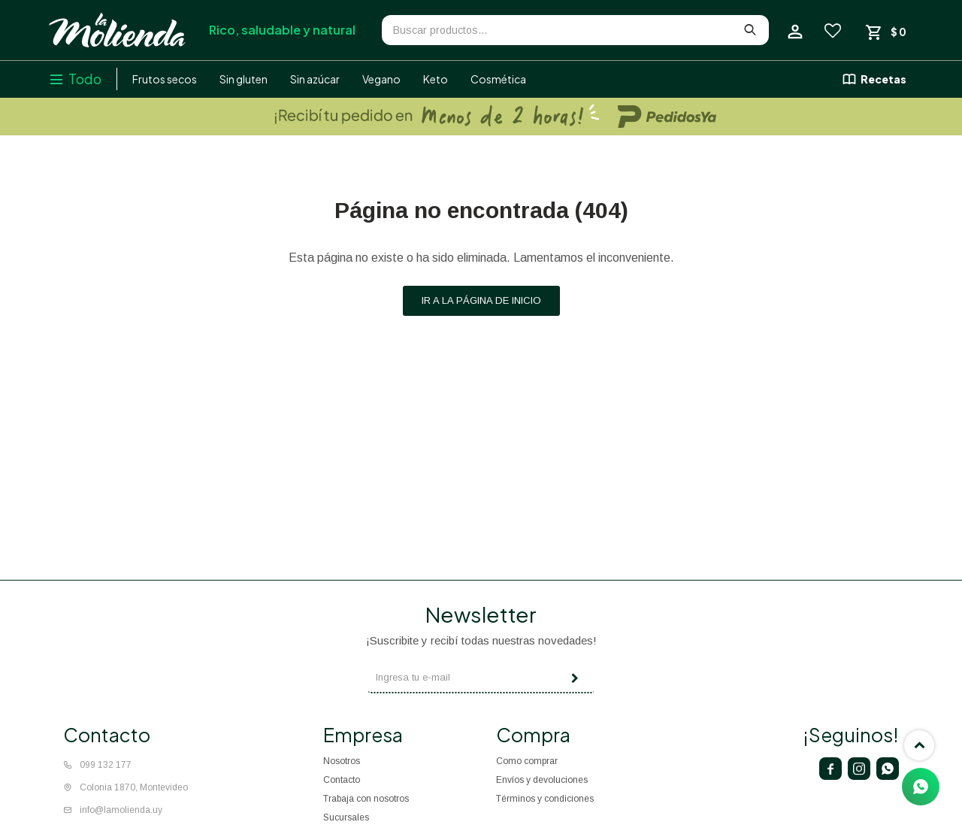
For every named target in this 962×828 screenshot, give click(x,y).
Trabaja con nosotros (366, 798)
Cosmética (498, 79)
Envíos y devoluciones (542, 780)
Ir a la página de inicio (481, 300)
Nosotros (341, 761)
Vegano (381, 79)
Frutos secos (164, 79)
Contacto (341, 780)
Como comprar (527, 761)
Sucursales (346, 817)
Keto (435, 79)
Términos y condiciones (545, 798)
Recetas (883, 79)
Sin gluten (243, 79)
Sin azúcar (315, 79)
